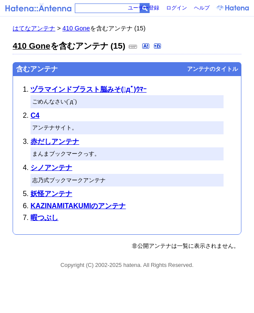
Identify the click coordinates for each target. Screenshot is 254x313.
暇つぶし (44, 217)
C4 (34, 115)
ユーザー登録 (143, 8)
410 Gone (76, 28)
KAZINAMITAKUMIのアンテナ (78, 206)
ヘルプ (202, 8)
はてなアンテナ (34, 28)
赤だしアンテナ (54, 141)
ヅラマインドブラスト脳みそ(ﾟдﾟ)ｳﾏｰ (88, 89)
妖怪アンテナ (51, 193)
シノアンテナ (51, 167)
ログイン (176, 8)
